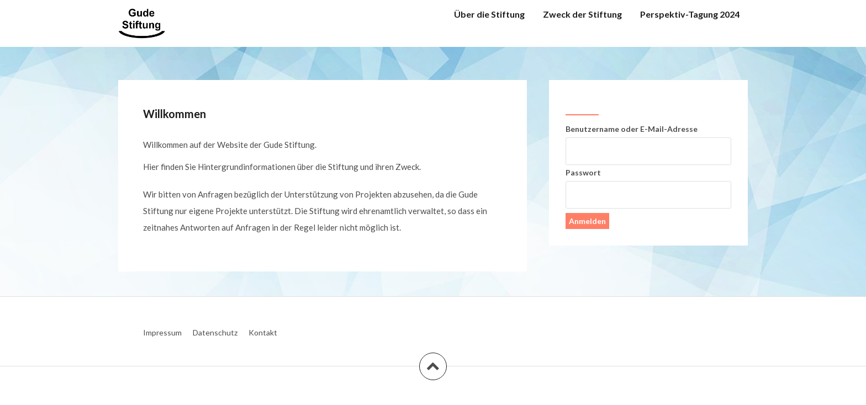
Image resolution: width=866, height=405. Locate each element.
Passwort (583, 172)
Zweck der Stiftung (582, 14)
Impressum (162, 332)
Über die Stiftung (489, 14)
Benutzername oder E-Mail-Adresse (632, 129)
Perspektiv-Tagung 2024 (690, 14)
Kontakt (263, 332)
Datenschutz (215, 332)
